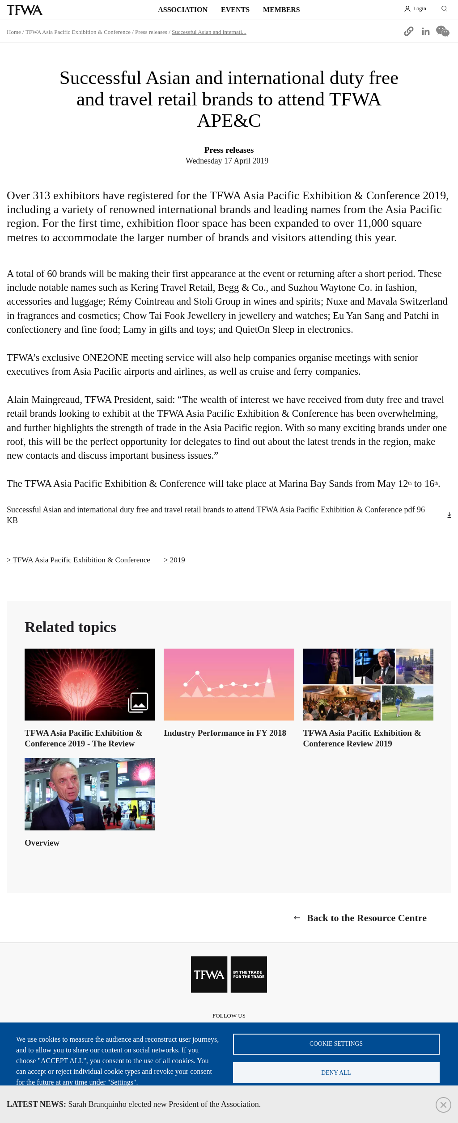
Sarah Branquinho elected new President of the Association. (134, 1104)
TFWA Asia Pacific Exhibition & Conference (78, 32)
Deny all (336, 1072)
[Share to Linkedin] (426, 31)
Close (443, 1105)
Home (14, 32)
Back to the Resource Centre (367, 917)
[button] (409, 31)
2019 (177, 560)
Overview (42, 842)
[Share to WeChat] (443, 31)
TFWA (24, 10)
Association (183, 9)
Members (281, 9)
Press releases (151, 32)
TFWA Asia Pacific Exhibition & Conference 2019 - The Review (84, 738)
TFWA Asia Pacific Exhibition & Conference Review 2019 (362, 738)
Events (235, 9)
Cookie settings (336, 1043)
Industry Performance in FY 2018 (225, 732)
